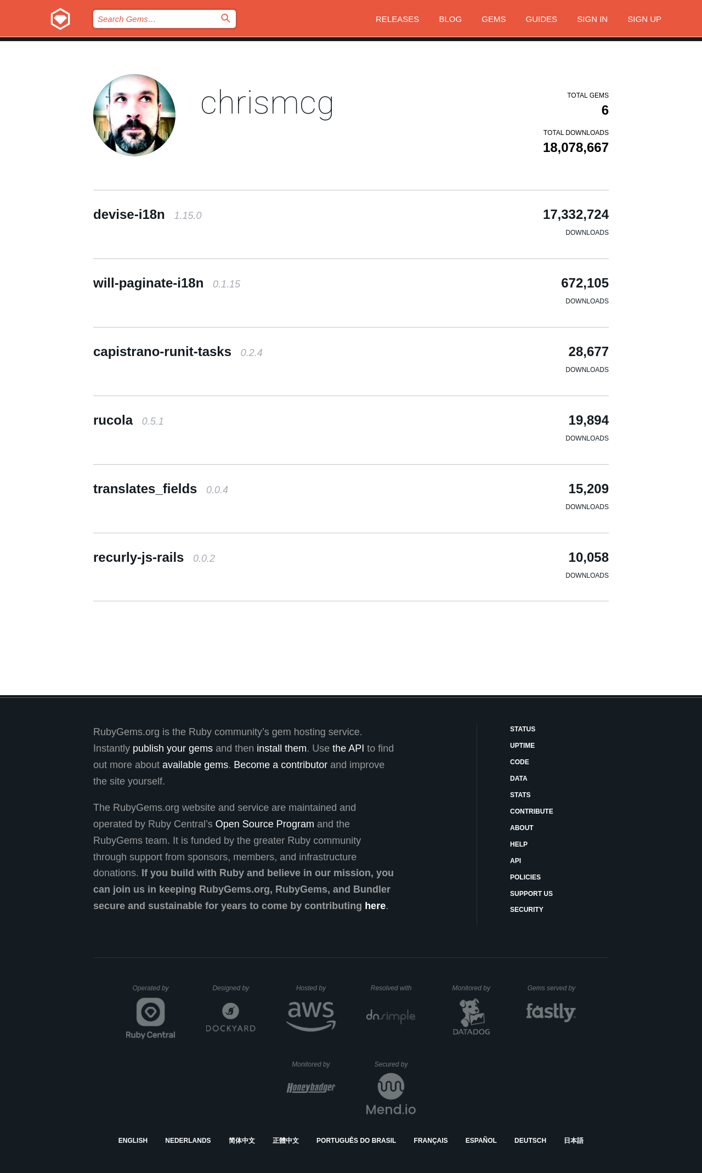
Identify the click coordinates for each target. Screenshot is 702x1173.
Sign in (592, 19)
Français (431, 1140)
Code (519, 762)
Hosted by (316, 988)
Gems (494, 19)
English (133, 1140)
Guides (542, 19)
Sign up (644, 19)
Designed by (233, 988)
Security (527, 909)
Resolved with (393, 988)
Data (519, 778)
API (515, 861)
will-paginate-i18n (166, 282)
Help (519, 844)
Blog (450, 19)
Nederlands (188, 1140)
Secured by (395, 1064)
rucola (128, 420)
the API (348, 748)
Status (522, 729)
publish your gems (173, 748)
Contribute (531, 811)
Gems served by (552, 988)
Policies (525, 877)
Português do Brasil (356, 1140)
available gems (195, 764)
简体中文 (242, 1140)
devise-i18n (147, 214)
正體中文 (286, 1140)
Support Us (531, 894)
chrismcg (267, 102)
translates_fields (160, 488)
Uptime (522, 745)
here (375, 905)
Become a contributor (280, 764)
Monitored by (474, 988)
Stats (520, 795)
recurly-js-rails (154, 557)
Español (481, 1140)
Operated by (154, 992)
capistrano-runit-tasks (178, 351)
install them (282, 748)
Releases (397, 19)
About (522, 828)
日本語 (574, 1140)
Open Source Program (265, 824)
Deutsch (530, 1140)
